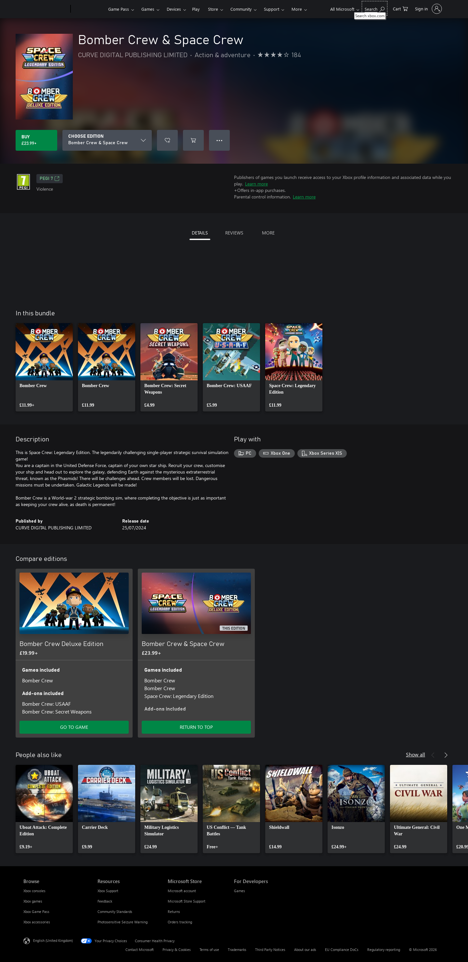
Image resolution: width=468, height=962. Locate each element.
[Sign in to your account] (428, 9)
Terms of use (209, 949)
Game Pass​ (118, 9)
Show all (415, 754)
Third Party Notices (270, 949)
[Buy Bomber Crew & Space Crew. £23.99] (36, 140)
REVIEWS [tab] (234, 233)
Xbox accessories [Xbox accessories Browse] (36, 922)
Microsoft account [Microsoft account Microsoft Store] (182, 891)
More (297, 9)
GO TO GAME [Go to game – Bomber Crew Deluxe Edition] (74, 727)
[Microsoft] (45, 9)
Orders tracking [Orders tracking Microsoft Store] (180, 922)
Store (213, 9)
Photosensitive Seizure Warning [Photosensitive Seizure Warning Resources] (123, 922)
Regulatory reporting (383, 949)
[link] (44, 367)
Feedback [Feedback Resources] (105, 901)
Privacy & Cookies (176, 949)
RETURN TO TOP (196, 727)
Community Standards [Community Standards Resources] (115, 911)
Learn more (256, 184)
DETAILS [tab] (200, 233)
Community (241, 9)
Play (196, 9)
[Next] (445, 755)
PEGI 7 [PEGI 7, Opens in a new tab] (49, 178)
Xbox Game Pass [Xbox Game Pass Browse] (36, 911)
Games (147, 9)
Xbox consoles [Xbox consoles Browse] (34, 891)
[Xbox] (88, 9)
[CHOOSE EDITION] (107, 140)
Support (271, 9)
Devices (174, 9)
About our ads (305, 949)
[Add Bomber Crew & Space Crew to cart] (193, 140)
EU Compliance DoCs (341, 949)
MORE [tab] (268, 233)
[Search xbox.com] (374, 8)
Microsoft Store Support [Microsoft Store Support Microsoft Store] (186, 901)
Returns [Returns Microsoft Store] (174, 911)
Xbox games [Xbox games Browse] (32, 901)
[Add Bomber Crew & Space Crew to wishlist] (167, 140)
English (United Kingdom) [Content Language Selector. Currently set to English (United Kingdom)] (53, 940)
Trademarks (237, 949)
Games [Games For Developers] (239, 891)
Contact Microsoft (139, 949)
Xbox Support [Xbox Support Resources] (108, 891)
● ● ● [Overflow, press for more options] (219, 140)
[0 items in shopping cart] (400, 8)
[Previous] (432, 755)
